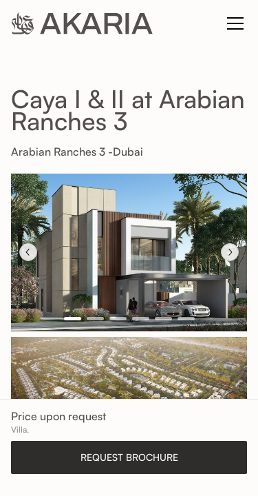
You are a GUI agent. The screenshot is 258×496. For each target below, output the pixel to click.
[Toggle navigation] (235, 23)
